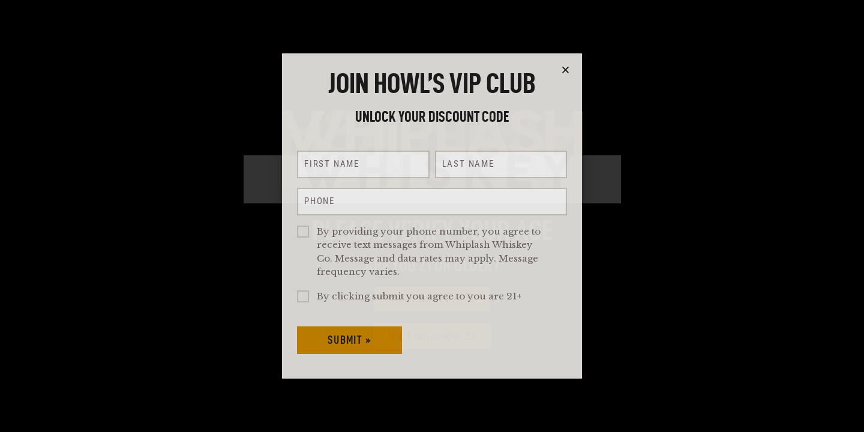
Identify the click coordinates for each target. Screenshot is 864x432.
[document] (432, 216)
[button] (565, 69)
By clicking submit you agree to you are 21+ (419, 296)
